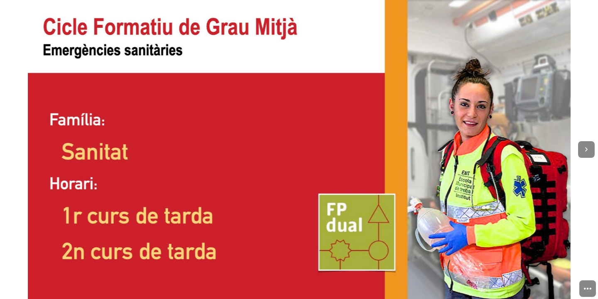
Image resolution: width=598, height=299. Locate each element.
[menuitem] (587, 288)
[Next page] (586, 149)
